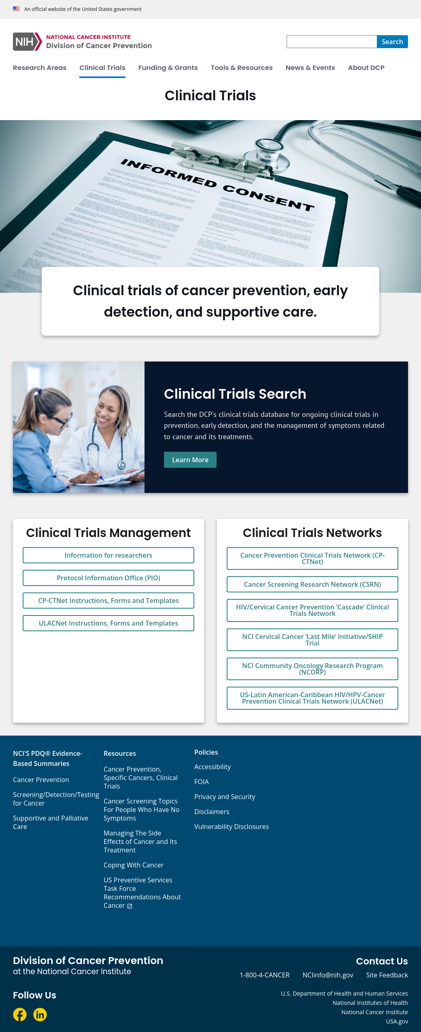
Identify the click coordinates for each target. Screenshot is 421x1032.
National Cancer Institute (374, 1012)
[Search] (392, 41)
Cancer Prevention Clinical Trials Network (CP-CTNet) (312, 558)
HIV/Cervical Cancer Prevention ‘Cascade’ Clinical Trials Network (312, 610)
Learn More (190, 459)
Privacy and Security (224, 796)
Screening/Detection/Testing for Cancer (56, 799)
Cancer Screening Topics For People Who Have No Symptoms (141, 810)
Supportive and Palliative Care (50, 822)
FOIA (201, 781)
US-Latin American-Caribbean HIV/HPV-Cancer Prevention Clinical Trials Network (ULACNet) (312, 698)
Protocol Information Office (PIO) (108, 577)
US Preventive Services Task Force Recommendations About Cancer (142, 893)
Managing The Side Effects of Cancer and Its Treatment (140, 841)
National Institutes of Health (370, 1003)
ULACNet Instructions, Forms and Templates (109, 623)
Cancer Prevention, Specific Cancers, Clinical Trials (141, 778)
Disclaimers (212, 811)
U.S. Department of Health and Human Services (344, 993)
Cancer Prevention (41, 779)
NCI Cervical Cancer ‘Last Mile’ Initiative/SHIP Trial (312, 639)
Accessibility (212, 766)
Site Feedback (387, 975)
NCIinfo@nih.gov (327, 975)
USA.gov (397, 1021)
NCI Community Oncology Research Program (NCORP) (312, 669)
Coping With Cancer (134, 865)
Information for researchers (109, 555)
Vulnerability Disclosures (231, 826)
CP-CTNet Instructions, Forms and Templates (108, 600)
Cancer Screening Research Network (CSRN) (312, 584)
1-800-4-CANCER (264, 975)
